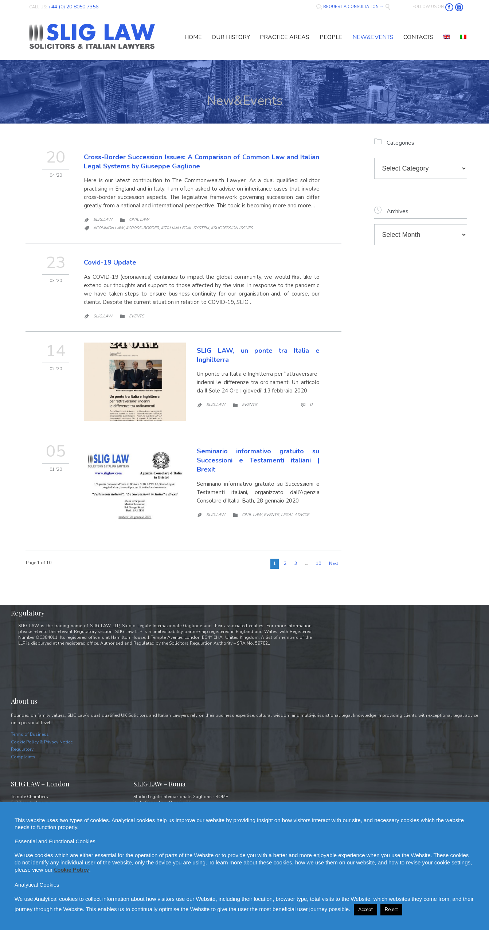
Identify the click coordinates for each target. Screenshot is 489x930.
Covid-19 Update (110, 262)
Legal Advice (295, 514)
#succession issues (232, 228)
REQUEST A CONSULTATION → (350, 6)
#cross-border (142, 228)
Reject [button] (391, 909)
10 (318, 563)
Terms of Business (30, 734)
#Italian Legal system (185, 228)
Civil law (139, 219)
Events (136, 316)
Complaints (23, 757)
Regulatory (22, 749)
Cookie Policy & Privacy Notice (42, 742)
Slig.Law (102, 219)
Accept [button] (365, 909)
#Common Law (108, 228)
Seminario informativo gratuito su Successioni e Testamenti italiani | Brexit (258, 460)
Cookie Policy (71, 870)
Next (333, 563)
